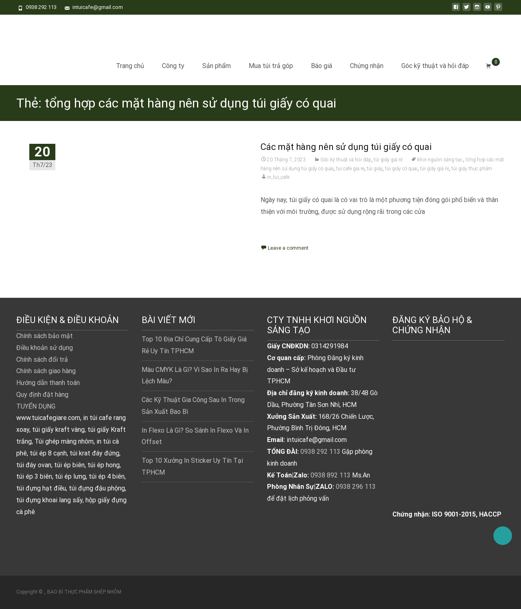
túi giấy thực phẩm (471, 168)
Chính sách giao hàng (46, 371)
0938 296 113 (356, 486)
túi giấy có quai (401, 168)
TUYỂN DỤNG (35, 406)
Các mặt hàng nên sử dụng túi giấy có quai (346, 147)
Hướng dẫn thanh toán (48, 383)
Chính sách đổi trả (42, 359)
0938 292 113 (320, 451)
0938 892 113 (330, 475)
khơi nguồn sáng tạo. (440, 160)
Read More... (279, 238)
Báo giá (321, 66)
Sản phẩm (216, 66)
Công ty (173, 66)
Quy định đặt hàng (42, 394)
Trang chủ (130, 66)
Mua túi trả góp (271, 66)
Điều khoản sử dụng (44, 348)
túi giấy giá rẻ (388, 160)
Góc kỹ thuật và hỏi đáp (435, 66)
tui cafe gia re (350, 168)
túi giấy (375, 168)
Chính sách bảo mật (44, 336)
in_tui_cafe (278, 177)
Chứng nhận (366, 66)
